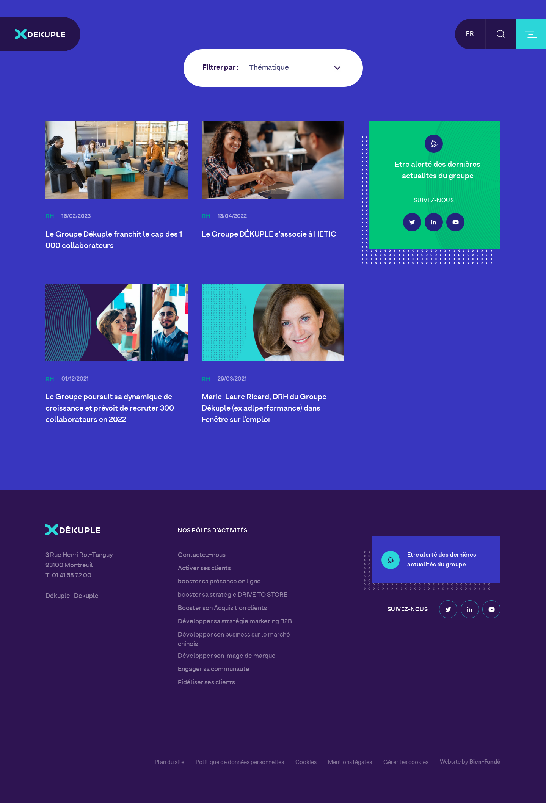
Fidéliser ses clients (206, 682)
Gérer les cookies (405, 762)
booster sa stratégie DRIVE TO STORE (232, 595)
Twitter (412, 222)
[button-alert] (434, 144)
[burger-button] (531, 34)
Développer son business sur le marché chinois (234, 639)
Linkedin (434, 222)
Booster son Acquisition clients (222, 608)
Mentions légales (350, 762)
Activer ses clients (204, 568)
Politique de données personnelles (240, 762)
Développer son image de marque (227, 656)
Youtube (455, 222)
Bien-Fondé (484, 762)
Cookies (306, 762)
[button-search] (501, 34)
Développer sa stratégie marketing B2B (235, 621)
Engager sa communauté (213, 669)
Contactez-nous (202, 555)
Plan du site (169, 762)
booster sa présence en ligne (219, 582)
